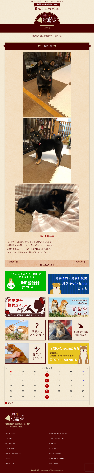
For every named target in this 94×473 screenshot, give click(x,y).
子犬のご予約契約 (55, 453)
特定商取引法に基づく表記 (58, 433)
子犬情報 (8, 438)
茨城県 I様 (12, 262)
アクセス (8, 458)
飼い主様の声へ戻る (47, 265)
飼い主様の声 (10, 443)
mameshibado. (45, 470)
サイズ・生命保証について (14, 453)
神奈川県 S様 (81, 262)
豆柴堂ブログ (10, 463)
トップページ (10, 433)
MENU (47, 28)
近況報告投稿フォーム (56, 458)
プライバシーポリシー (56, 438)
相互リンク (53, 443)
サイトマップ (53, 448)
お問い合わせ (53, 463)
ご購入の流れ (10, 448)
